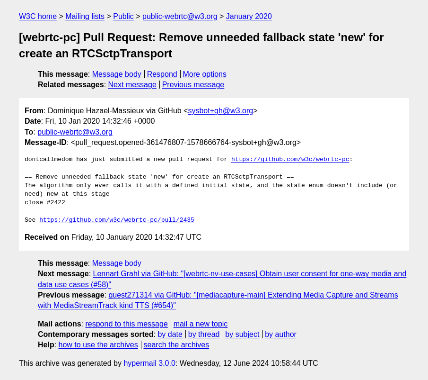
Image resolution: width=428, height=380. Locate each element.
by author (281, 334)
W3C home (38, 16)
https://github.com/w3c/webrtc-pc (290, 159)
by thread (204, 334)
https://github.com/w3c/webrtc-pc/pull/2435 (116, 220)
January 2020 (249, 16)
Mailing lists (85, 16)
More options (205, 74)
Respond (162, 74)
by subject (242, 334)
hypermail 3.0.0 (149, 363)
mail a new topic (201, 324)
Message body (116, 74)
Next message (132, 85)
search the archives (177, 345)
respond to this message (126, 324)
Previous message (193, 85)
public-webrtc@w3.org (180, 16)
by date (169, 334)
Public (123, 16)
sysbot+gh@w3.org (220, 111)
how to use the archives (98, 345)
